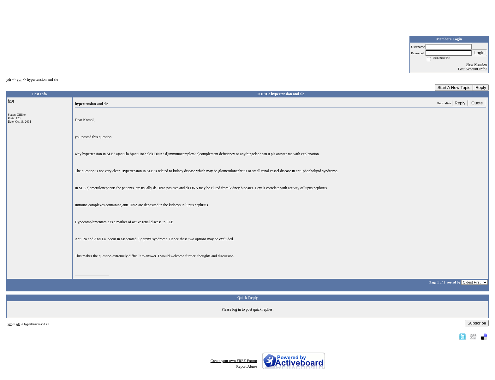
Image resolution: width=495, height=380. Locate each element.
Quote (477, 103)
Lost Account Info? (472, 69)
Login (479, 52)
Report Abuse (246, 366)
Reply (480, 87)
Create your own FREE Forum (234, 361)
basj (11, 101)
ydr (8, 79)
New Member (476, 64)
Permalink (444, 103)
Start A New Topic (454, 87)
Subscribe (477, 323)
